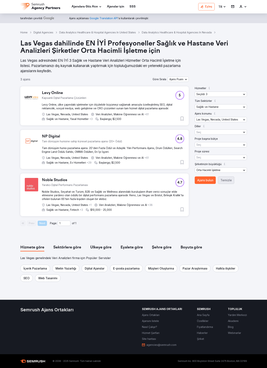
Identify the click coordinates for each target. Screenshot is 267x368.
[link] (115, 6)
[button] (222, 7)
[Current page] (64, 223)
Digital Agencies (43, 32)
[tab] (32, 247)
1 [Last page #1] (75, 223)
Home (24, 32)
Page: (53, 223)
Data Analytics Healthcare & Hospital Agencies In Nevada (177, 32)
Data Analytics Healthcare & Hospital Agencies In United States (97, 32)
